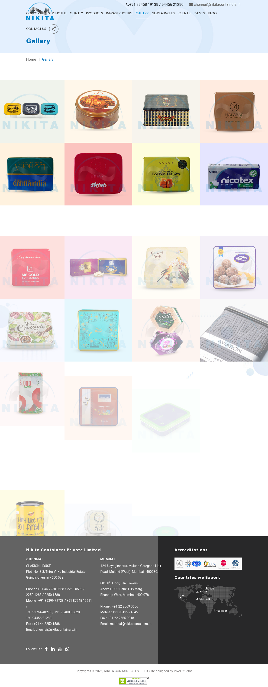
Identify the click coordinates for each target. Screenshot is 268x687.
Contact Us (36, 29)
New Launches (163, 13)
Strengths (57, 13)
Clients (184, 13)
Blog (212, 13)
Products (94, 13)
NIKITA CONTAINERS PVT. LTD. (126, 671)
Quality (76, 13)
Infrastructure (119, 13)
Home (31, 59)
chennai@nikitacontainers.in (214, 4)
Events (199, 13)
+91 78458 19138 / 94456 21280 (154, 4)
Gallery (142, 13)
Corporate (35, 13)
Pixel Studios (183, 671)
